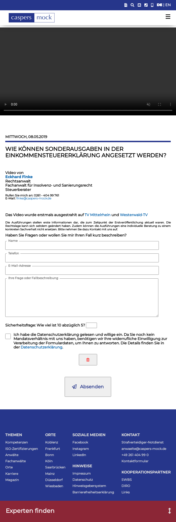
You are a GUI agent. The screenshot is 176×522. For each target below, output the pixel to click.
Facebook (80, 442)
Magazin (12, 480)
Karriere (11, 474)
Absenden (88, 386)
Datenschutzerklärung (41, 347)
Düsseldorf (54, 480)
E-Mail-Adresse (19, 265)
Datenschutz (82, 480)
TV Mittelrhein (97, 215)
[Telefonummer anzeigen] (146, 5)
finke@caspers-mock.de (33, 198)
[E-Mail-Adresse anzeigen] (139, 5)
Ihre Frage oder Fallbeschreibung (33, 278)
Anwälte (11, 455)
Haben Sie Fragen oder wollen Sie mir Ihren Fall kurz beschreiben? (65, 235)
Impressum (81, 473)
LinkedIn (79, 455)
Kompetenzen (16, 442)
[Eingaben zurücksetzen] (88, 359)
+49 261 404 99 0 (134, 455)
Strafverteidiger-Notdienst (142, 442)
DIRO (125, 486)
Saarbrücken (55, 467)
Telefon (13, 253)
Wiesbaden (54, 486)
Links (125, 492)
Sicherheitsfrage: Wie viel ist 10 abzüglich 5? (45, 325)
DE (159, 5)
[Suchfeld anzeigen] (132, 5)
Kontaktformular (134, 461)
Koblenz (51, 442)
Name (13, 240)
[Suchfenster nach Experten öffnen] (166, 511)
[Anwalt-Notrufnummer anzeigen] (152, 5)
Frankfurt (52, 449)
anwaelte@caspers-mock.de (143, 449)
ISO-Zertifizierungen (21, 449)
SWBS (126, 480)
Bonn (49, 455)
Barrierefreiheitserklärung (93, 492)
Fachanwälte (15, 461)
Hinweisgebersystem (89, 486)
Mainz (50, 474)
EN (168, 5)
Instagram (80, 449)
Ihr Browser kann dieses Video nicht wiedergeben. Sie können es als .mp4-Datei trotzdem (88, 71)
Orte (9, 467)
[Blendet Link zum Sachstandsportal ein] (125, 5)
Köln (48, 461)
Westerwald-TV (134, 215)
